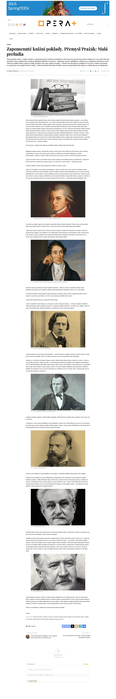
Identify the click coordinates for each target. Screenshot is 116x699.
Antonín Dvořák (37, 617)
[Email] (76, 626)
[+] (52, 675)
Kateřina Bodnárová (13, 71)
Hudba (9, 44)
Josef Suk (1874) (76, 617)
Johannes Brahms (67, 617)
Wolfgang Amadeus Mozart (56, 619)
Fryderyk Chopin (58, 617)
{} (49, 675)
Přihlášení (86, 664)
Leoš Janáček (29, 619)
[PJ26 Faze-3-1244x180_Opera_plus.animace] (58, 8)
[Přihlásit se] (109, 19)
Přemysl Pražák (44, 619)
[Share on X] (90, 71)
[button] (96, 71)
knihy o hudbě (85, 617)
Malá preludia (36, 619)
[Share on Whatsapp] (93, 71)
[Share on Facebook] (88, 71)
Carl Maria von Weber (47, 617)
